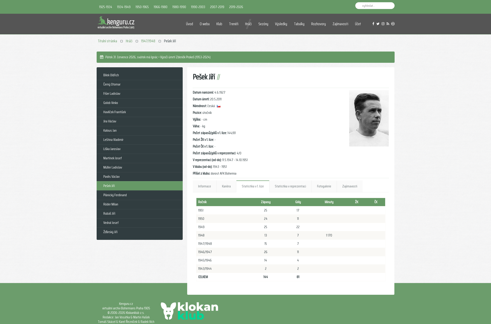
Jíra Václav (109, 121)
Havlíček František (114, 112)
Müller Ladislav (112, 167)
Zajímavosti (340, 24)
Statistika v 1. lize (253, 186)
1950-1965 (142, 7)
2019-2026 (236, 7)
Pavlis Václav (111, 176)
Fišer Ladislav (111, 93)
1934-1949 (124, 7)
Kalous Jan (110, 130)
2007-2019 (217, 7)
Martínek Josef (112, 158)
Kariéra (226, 186)
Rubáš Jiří (109, 213)
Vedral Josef (111, 222)
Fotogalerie (324, 186)
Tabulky (299, 24)
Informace (204, 186)
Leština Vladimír (113, 139)
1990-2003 (198, 7)
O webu (205, 24)
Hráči (248, 24)
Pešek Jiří (109, 186)
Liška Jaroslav (111, 149)
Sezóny (263, 24)
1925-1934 (105, 7)
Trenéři (233, 24)
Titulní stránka (107, 41)
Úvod (189, 24)
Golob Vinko (110, 103)
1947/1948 (148, 41)
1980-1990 (179, 7)
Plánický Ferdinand (115, 195)
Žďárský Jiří (110, 232)
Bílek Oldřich (111, 75)
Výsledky (281, 24)
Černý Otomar (111, 84)
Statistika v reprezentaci (290, 186)
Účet (358, 24)
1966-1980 (160, 7)
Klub (219, 24)
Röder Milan (110, 204)
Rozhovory (318, 24)
